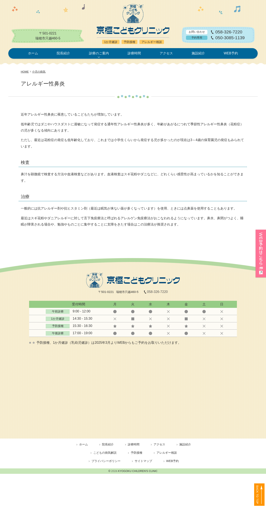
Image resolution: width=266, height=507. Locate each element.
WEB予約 (231, 53)
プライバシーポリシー (106, 461)
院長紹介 (63, 53)
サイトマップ (143, 461)
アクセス (166, 53)
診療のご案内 (99, 53)
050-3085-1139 (230, 38)
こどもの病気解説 (105, 452)
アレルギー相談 (166, 452)
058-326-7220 (228, 32)
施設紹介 (198, 53)
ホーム (33, 53)
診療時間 (134, 53)
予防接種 (136, 452)
